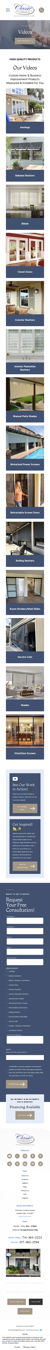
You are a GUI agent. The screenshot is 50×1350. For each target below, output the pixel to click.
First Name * (10, 917)
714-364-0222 (32, 1237)
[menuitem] (25, 1334)
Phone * (9, 937)
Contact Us (25, 1190)
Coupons (25, 1198)
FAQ (24, 1194)
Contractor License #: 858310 (25, 1326)
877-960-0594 (29, 1242)
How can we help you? (14, 1035)
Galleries (25, 1183)
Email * (9, 948)
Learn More (25, 1115)
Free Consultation (25, 40)
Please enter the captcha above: (16, 1052)
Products (25, 1179)
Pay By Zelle (36, 1301)
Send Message (16, 1084)
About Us (25, 1175)
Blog (25, 1187)
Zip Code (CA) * (12, 958)
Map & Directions (25, 1216)
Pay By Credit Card (16, 1301)
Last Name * (10, 927)
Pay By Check (25, 1311)
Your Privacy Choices (34, 1330)
